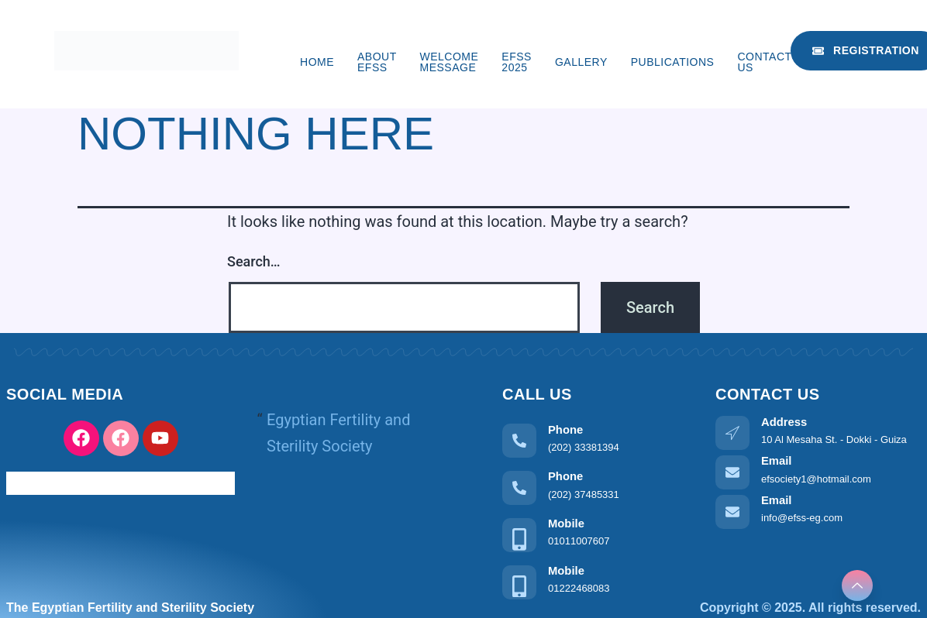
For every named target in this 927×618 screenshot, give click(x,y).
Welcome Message (449, 62)
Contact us (764, 62)
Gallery (581, 62)
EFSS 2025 (516, 62)
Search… (254, 261)
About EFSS (376, 62)
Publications (673, 62)
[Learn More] (597, 439)
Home (317, 62)
